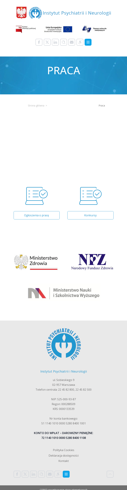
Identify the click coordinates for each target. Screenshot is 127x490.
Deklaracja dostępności (64, 455)
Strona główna (36, 105)
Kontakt (63, 461)
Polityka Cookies (63, 450)
